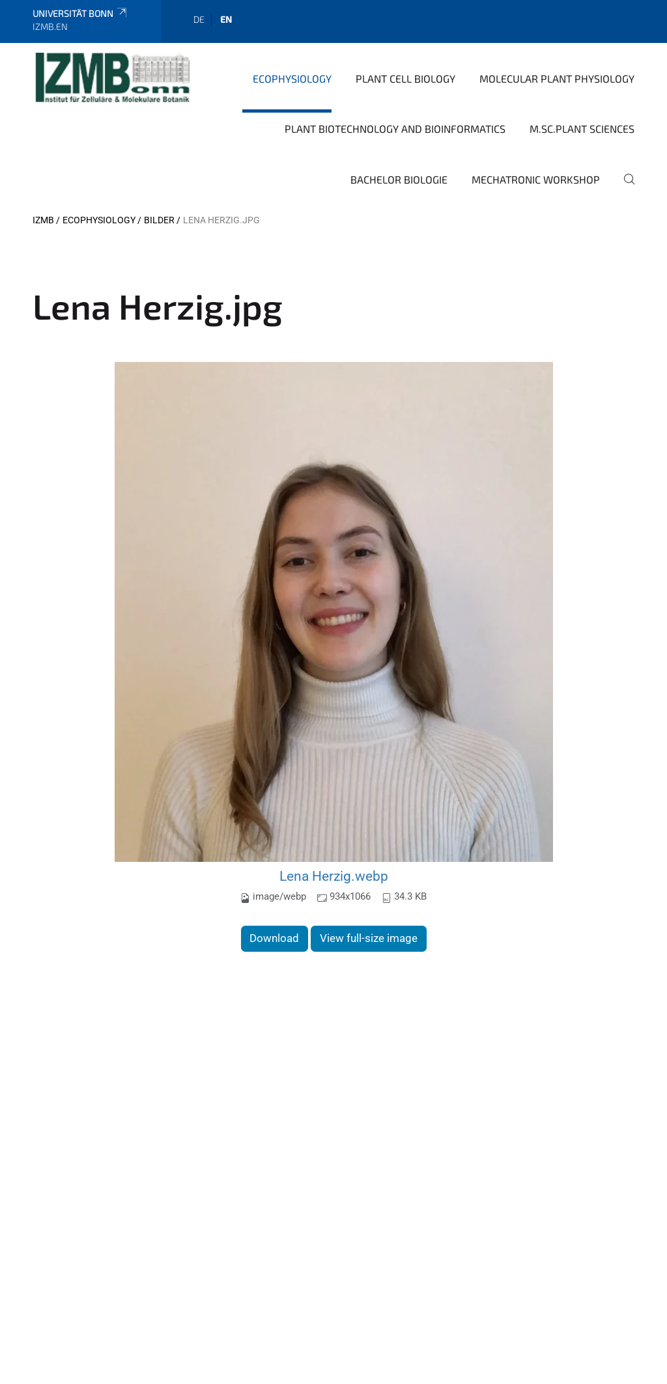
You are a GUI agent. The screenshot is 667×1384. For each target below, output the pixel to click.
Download (274, 938)
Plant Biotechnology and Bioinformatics (395, 128)
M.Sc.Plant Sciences (582, 128)
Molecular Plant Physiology (556, 78)
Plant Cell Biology (405, 78)
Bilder (159, 220)
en (226, 19)
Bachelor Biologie (398, 179)
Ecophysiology (292, 78)
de (199, 19)
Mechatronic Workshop (536, 179)
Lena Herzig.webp (333, 876)
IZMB (43, 220)
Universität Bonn (80, 13)
